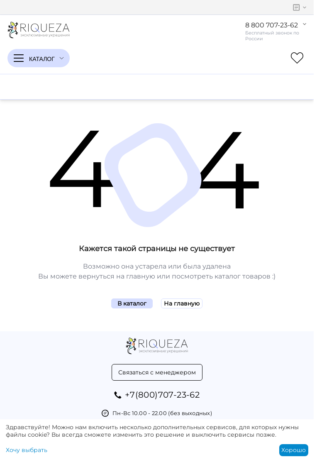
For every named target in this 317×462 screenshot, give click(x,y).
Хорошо (293, 450)
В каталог (131, 303)
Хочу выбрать (26, 450)
